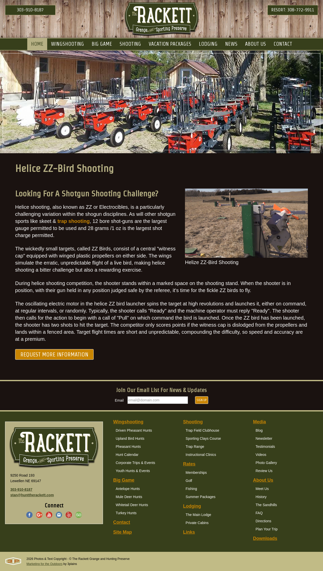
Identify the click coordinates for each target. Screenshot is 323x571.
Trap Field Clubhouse (202, 430)
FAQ (259, 513)
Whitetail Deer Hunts (132, 505)
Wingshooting (128, 421)
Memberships (196, 473)
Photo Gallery (266, 463)
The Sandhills (266, 505)
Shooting (193, 421)
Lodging (192, 506)
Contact (121, 522)
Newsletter (264, 438)
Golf (189, 481)
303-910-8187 (30, 9)
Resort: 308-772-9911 (292, 9)
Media (259, 421)
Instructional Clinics (201, 455)
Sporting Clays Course (203, 438)
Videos (261, 455)
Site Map (122, 532)
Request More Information (54, 354)
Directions (263, 521)
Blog (259, 430)
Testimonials (265, 447)
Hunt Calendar (127, 455)
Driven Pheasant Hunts (134, 430)
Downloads (265, 538)
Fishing (191, 489)
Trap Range (195, 447)
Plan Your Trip (267, 529)
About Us (263, 480)
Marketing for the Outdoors (44, 564)
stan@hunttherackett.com (32, 495)
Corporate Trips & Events (135, 463)
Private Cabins (197, 523)
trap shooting (74, 221)
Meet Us (262, 489)
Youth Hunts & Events (133, 471)
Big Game (123, 480)
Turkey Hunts (126, 513)
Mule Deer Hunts (129, 497)
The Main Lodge (198, 515)
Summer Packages (201, 497)
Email (119, 400)
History (261, 497)
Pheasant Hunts (128, 447)
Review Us (264, 471)
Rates (189, 463)
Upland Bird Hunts (130, 438)
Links (189, 532)
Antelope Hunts (128, 489)
